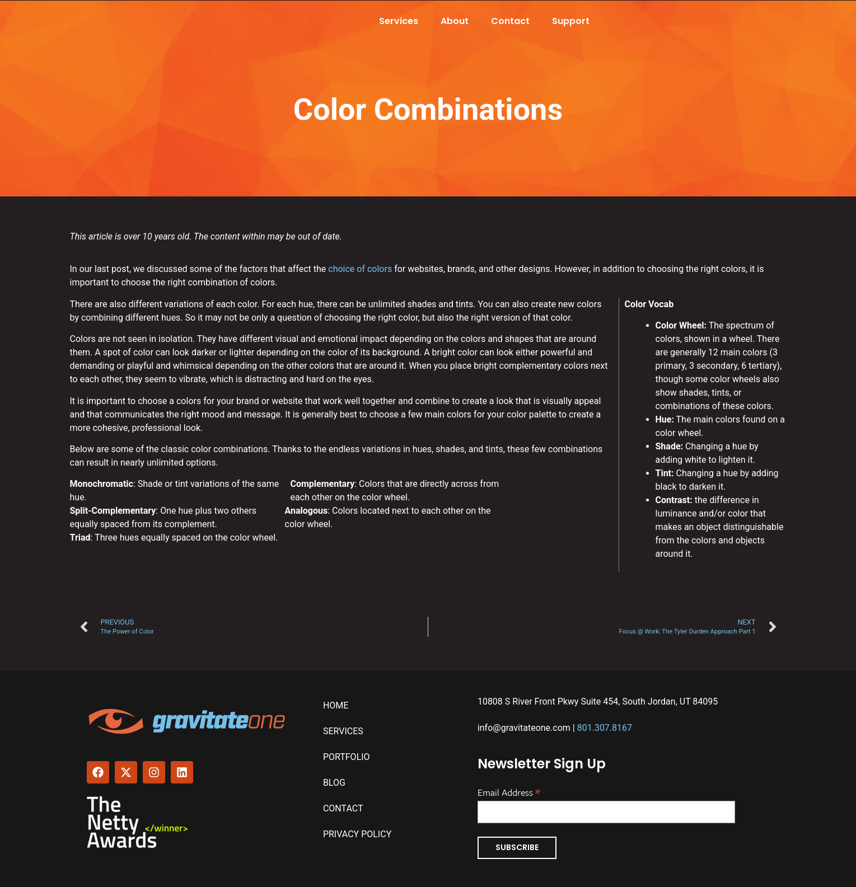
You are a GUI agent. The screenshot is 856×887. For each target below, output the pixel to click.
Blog (334, 782)
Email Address (509, 791)
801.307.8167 (604, 727)
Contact (510, 21)
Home (335, 705)
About (455, 21)
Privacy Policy (357, 834)
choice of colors (360, 269)
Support (571, 21)
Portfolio (346, 757)
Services (398, 21)
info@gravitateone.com (524, 727)
